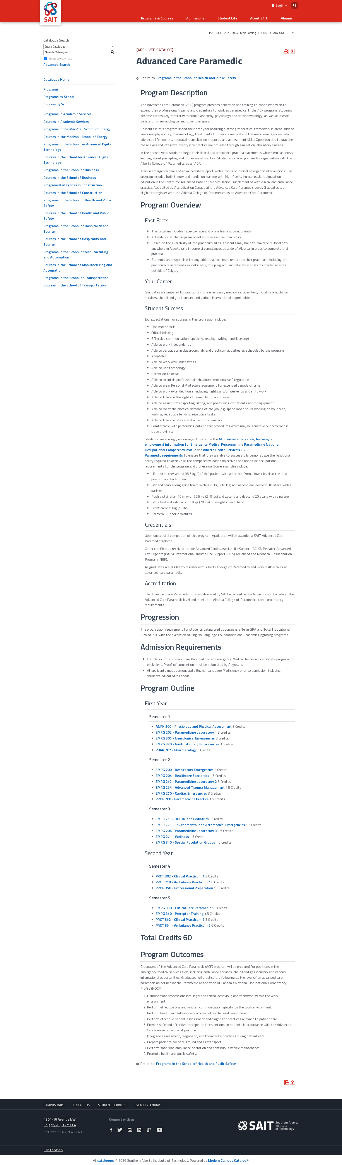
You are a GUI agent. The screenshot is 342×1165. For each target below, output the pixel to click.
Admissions (211, 16)
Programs (51, 86)
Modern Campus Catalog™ (228, 1159)
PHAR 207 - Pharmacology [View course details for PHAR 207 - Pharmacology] (176, 747)
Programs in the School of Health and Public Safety (77, 200)
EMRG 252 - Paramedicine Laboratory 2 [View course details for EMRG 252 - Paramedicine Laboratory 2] (186, 778)
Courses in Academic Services (66, 119)
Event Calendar (147, 1102)
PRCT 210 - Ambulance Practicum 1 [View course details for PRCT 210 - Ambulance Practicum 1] (183, 879)
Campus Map (53, 1102)
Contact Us (81, 1102)
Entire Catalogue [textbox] (55, 44)
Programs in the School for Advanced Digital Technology (77, 144)
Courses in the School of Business (69, 174)
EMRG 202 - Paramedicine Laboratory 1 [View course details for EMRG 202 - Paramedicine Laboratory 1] (186, 729)
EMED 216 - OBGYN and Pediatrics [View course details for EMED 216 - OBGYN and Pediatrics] (182, 816)
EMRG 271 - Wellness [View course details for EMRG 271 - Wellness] (172, 833)
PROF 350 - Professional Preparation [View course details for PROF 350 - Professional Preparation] (184, 885)
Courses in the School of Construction (72, 189)
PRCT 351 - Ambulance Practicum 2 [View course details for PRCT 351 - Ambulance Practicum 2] (183, 922)
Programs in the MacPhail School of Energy (76, 126)
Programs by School (58, 94)
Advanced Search (56, 62)
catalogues (106, 1159)
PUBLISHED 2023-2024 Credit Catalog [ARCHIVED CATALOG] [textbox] (246, 30)
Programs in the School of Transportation (76, 275)
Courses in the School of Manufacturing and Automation (77, 265)
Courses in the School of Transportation (74, 282)
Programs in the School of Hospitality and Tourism (76, 226)
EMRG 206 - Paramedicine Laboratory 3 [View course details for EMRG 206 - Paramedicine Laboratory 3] (186, 827)
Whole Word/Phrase (60, 56)
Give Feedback (53, 1149)
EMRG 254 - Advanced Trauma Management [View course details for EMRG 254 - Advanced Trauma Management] (190, 784)
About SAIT (265, 16)
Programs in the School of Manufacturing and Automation (75, 251)
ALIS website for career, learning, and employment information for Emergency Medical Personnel (210, 439)
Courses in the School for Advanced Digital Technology (76, 157)
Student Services (112, 1102)
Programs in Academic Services (67, 111)
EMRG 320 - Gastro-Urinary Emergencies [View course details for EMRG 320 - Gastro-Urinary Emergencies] (187, 741)
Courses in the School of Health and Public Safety (76, 213)
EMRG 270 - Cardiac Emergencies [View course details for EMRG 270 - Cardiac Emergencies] (181, 790)
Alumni (288, 16)
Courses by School (57, 101)
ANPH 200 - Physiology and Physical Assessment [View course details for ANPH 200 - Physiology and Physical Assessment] (194, 723)
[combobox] (251, 30)
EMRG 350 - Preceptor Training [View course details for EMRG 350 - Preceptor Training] (179, 911)
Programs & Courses (177, 16)
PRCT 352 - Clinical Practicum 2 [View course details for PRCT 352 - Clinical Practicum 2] (180, 916)
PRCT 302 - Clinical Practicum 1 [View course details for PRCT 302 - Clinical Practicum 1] (180, 873)
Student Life (238, 16)
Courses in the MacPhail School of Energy (75, 133)
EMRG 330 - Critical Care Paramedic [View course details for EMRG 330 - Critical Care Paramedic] (183, 905)
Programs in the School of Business (71, 167)
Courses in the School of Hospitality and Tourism (74, 239)
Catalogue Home (56, 76)
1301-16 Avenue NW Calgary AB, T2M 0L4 (60, 1121)
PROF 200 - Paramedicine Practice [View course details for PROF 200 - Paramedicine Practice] (182, 796)
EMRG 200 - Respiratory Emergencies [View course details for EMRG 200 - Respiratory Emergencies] (185, 767)
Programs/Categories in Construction (72, 182)
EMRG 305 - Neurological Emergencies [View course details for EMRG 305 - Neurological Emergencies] (185, 735)
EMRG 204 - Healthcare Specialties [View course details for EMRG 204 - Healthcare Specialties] (182, 773)
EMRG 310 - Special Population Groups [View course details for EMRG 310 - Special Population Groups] (185, 839)
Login (279, 5)
